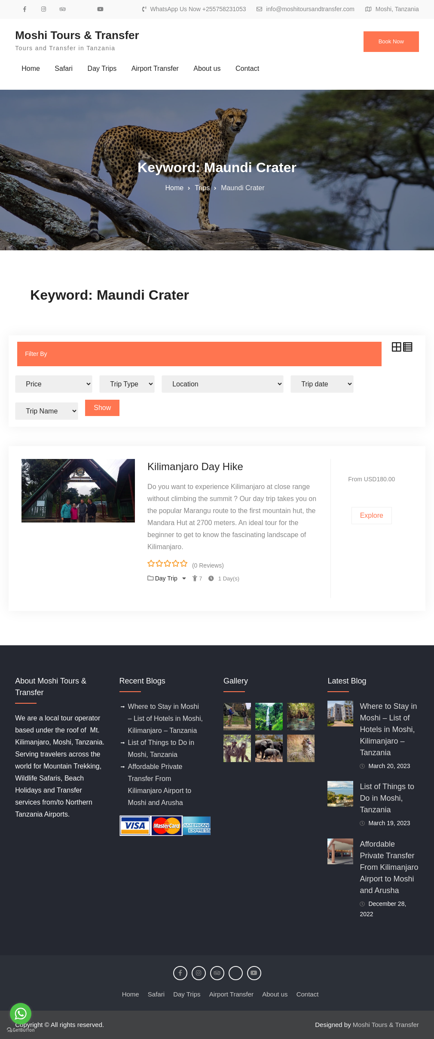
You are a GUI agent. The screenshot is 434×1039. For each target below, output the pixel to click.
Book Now (391, 41)
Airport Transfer (155, 68)
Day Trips (102, 68)
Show (102, 407)
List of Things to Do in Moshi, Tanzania (387, 798)
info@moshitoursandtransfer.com (310, 9)
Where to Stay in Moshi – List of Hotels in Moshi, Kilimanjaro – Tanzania (165, 718)
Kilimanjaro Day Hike (195, 466)
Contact (247, 68)
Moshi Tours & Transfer (77, 35)
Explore (371, 515)
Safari (64, 68)
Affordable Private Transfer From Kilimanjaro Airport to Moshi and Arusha (389, 867)
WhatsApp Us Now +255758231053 (198, 9)
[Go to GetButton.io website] (20, 1030)
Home (30, 68)
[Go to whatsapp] (20, 1013)
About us (206, 68)
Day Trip (167, 578)
